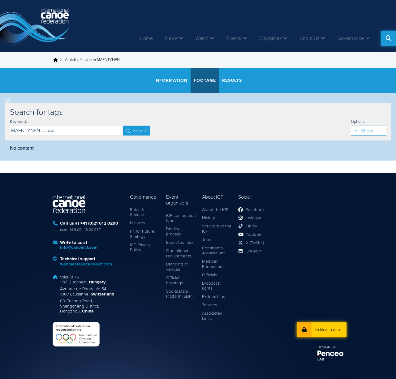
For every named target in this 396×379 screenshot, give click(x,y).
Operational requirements (178, 253)
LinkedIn (254, 251)
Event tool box (179, 242)
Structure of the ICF (216, 229)
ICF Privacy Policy (140, 247)
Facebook (255, 210)
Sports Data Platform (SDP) (179, 294)
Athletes (72, 60)
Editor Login (327, 329)
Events (234, 38)
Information (170, 80)
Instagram (255, 218)
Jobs (206, 240)
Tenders (209, 305)
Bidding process (173, 231)
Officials (209, 275)
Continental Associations (213, 251)
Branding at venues (177, 267)
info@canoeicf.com (78, 247)
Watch (202, 38)
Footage (205, 80)
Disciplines (270, 38)
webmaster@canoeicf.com (86, 264)
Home (146, 38)
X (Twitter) (255, 243)
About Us (309, 38)
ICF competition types (181, 218)
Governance (351, 38)
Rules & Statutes (137, 212)
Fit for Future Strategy (142, 234)
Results (232, 80)
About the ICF (215, 210)
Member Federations (213, 264)
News (171, 38)
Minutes (137, 223)
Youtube (253, 234)
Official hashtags (174, 280)
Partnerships (213, 297)
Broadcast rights (211, 286)
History (208, 218)
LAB (320, 359)
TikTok (251, 226)
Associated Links (212, 316)
